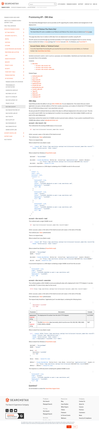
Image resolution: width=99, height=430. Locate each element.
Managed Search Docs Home (12, 17)
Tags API (34, 91)
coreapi (46, 42)
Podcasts (63, 412)
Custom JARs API (37, 89)
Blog (62, 401)
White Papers (64, 407)
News (80, 415)
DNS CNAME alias (57, 104)
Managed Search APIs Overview (14, 81)
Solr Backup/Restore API (13, 110)
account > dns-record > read (43, 67)
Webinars (63, 418)
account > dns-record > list (43, 65)
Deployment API (36, 83)
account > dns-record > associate (45, 69)
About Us (81, 404)
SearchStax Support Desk (52, 388)
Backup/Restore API (37, 87)
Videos (63, 409)
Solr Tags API (9, 116)
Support (80, 4)
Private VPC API (10, 103)
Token (41, 137)
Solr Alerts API (10, 120)
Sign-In (95, 4)
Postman (57, 42)
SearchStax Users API (12, 90)
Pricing (87, 32)
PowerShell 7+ (83, 42)
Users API (35, 78)
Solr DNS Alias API (11, 106)
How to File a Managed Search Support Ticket (12, 21)
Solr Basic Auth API (11, 93)
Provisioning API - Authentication (11, 86)
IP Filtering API (36, 81)
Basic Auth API (36, 80)
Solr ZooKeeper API (11, 126)
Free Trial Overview (10, 26)
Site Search (61, 4)
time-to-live (46, 322)
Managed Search (72, 4)
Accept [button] (69, 426)
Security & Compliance (85, 418)
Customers (82, 412)
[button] (93, 129)
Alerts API (35, 93)
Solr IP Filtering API (11, 97)
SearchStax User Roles (44, 51)
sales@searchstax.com (51, 120)
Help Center (8, 139)
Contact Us (88, 4)
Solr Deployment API (11, 100)
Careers (81, 407)
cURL (67, 42)
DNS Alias (35, 63)
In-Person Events (65, 415)
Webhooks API (36, 95)
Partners (81, 409)
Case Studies (64, 404)
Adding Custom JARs (11, 129)
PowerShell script (50, 153)
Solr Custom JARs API (11, 113)
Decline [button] (74, 426)
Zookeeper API (36, 97)
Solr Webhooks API (11, 123)
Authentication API (37, 76)
